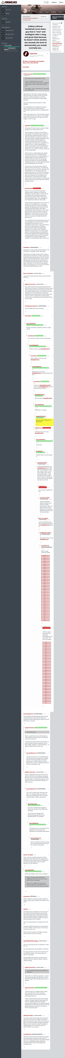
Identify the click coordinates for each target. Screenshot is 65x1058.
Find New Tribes (7, 38)
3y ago (45, 125)
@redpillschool (45, 349)
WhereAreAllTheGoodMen (29, 11)
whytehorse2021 (42, 463)
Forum (54, 12)
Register (54, 2)
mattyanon (26, 896)
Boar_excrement (28, 273)
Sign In (61, 2)
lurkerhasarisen (28, 74)
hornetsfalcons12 (28, 714)
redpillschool (38, 428)
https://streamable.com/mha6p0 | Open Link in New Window (34, 62)
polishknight (28, 188)
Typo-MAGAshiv (31, 323)
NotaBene (26, 247)
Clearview (33, 53)
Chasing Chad (27, 20)
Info (60, 12)
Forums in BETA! (8, 45)
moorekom (28, 316)
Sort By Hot (44, 16)
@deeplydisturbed (45, 385)
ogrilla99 (27, 125)
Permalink (32, 56)
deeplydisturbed (39, 394)
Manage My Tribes (8, 34)
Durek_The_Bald (28, 855)
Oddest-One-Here (30, 284)
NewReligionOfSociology (30, 941)
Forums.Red (26, 16)
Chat (47, 12)
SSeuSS (25, 909)
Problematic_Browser (31, 306)
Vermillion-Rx (45, 546)
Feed (41, 12)
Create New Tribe (7, 30)
